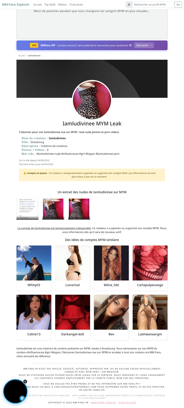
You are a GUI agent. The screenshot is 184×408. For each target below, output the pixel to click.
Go (178, 4)
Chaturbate (76, 4)
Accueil (37, 4)
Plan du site (127, 402)
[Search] (152, 4)
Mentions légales (103, 402)
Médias (62, 4)
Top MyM (50, 4)
